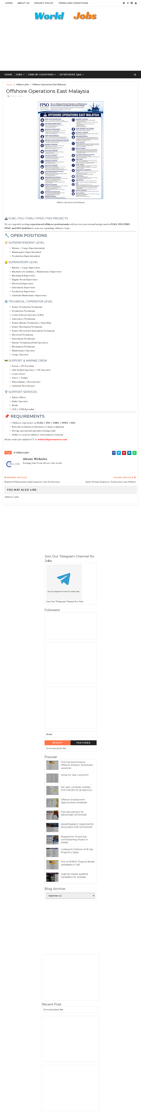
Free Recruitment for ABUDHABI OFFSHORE (74, 813)
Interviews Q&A (70, 74)
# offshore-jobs (21, 452)
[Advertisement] (70, 48)
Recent (57, 742)
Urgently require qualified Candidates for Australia (74, 875)
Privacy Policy (43, 3)
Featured (83, 742)
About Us (23, 3)
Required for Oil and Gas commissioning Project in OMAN (74, 839)
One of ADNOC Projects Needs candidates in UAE (77, 863)
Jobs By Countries (41, 74)
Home (9, 3)
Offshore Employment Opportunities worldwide (74, 801)
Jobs (19, 74)
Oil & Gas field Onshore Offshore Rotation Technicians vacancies (77, 765)
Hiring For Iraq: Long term (75, 775)
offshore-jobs (22, 84)
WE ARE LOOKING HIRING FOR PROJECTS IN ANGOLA (76, 789)
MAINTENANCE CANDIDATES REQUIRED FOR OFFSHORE (77, 826)
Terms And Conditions (73, 3)
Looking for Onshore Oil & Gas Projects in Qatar (77, 851)
